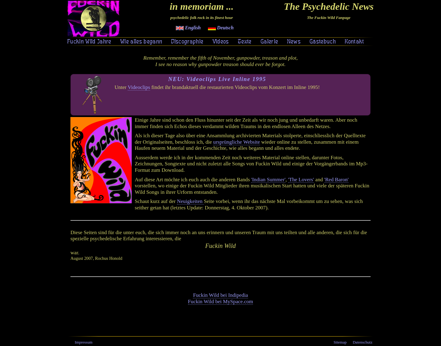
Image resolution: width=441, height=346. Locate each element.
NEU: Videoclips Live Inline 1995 (217, 79)
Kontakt (354, 41)
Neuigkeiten (190, 201)
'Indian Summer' (268, 179)
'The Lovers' (301, 179)
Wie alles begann (141, 41)
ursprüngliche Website (236, 142)
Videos (221, 41)
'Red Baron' (336, 179)
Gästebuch (323, 41)
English (188, 27)
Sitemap (340, 342)
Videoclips (139, 87)
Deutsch (221, 27)
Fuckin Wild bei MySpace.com (220, 301)
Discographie (187, 41)
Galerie (269, 41)
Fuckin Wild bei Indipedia (220, 295)
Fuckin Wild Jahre (89, 41)
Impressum (83, 342)
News (294, 41)
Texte (245, 41)
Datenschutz (362, 342)
